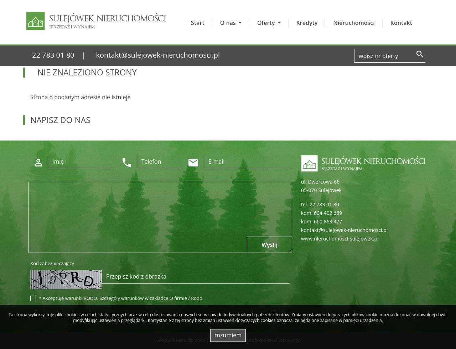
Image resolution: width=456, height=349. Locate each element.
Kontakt (401, 23)
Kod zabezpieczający (52, 263)
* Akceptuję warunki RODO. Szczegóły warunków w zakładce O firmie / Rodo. (121, 298)
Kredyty (307, 23)
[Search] (389, 56)
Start (197, 23)
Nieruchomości (353, 23)
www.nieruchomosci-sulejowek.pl (339, 238)
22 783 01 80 (53, 55)
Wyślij (269, 245)
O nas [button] (228, 23)
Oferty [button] (266, 23)
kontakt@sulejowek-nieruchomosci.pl (158, 55)
